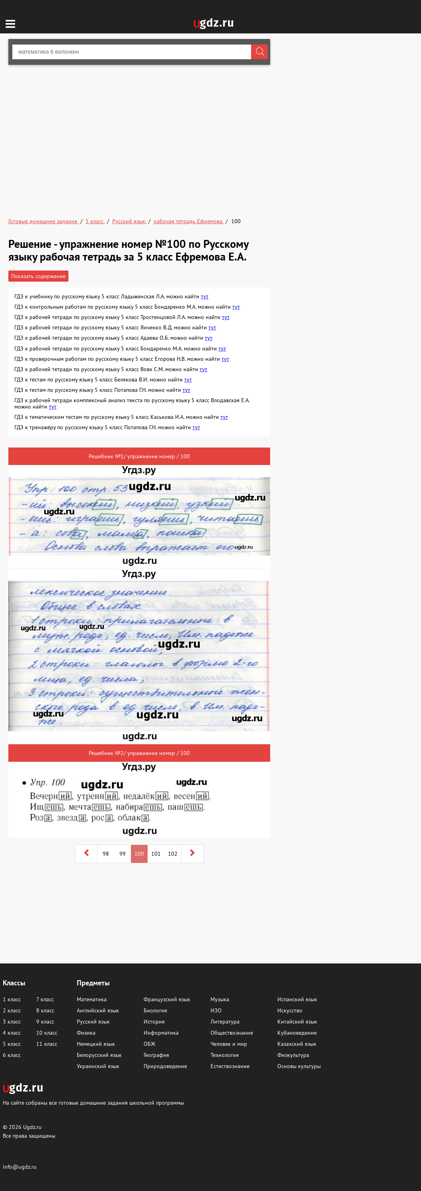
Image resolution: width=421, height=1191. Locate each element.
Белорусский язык (99, 1055)
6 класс (12, 1055)
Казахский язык (296, 1043)
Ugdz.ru (32, 1127)
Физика (86, 1032)
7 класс (45, 999)
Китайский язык (297, 1021)
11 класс (46, 1043)
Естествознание (229, 1066)
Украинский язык (98, 1066)
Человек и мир (228, 1043)
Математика (92, 999)
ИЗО (216, 1010)
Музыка (219, 999)
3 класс (12, 1021)
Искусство (289, 1010)
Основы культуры (299, 1066)
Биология (155, 1010)
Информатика (161, 1032)
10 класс (46, 1032)
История (154, 1021)
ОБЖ (149, 1043)
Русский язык (93, 1021)
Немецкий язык (96, 1043)
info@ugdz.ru (20, 1166)
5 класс (12, 1043)
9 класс (45, 1021)
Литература (225, 1021)
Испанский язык (297, 999)
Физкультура (293, 1055)
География (156, 1055)
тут (205, 296)
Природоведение (165, 1066)
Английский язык (98, 1010)
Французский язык (167, 999)
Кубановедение (297, 1032)
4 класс (12, 1032)
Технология (224, 1055)
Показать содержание (38, 276)
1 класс (12, 999)
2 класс (12, 1010)
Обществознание (231, 1032)
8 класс (45, 1010)
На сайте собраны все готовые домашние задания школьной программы (93, 1102)
